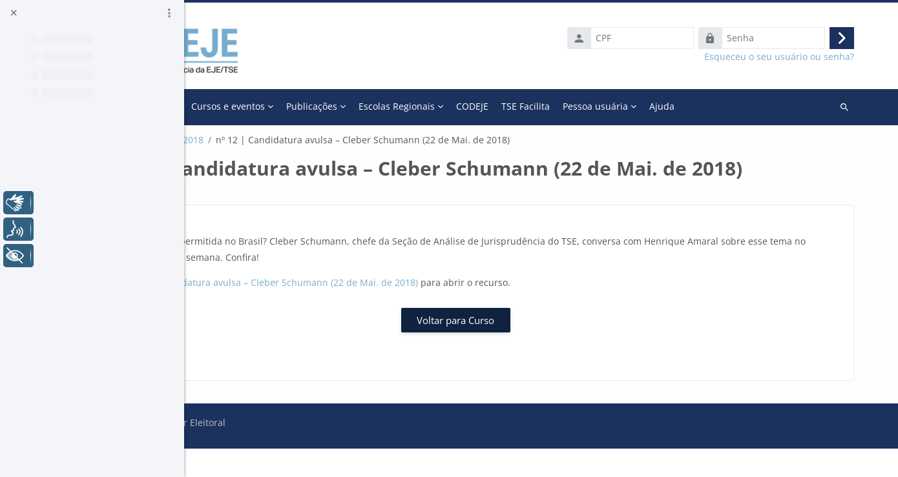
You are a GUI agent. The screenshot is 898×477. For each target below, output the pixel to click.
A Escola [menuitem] (314, 106)
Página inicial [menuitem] (255, 106)
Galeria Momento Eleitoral (276, 140)
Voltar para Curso (541, 347)
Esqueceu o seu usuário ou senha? (787, 57)
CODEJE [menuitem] (634, 106)
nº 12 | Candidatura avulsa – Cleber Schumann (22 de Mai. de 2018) (433, 311)
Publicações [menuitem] (473, 106)
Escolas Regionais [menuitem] (559, 106)
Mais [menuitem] (673, 106)
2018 (355, 140)
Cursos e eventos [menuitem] (390, 106)
